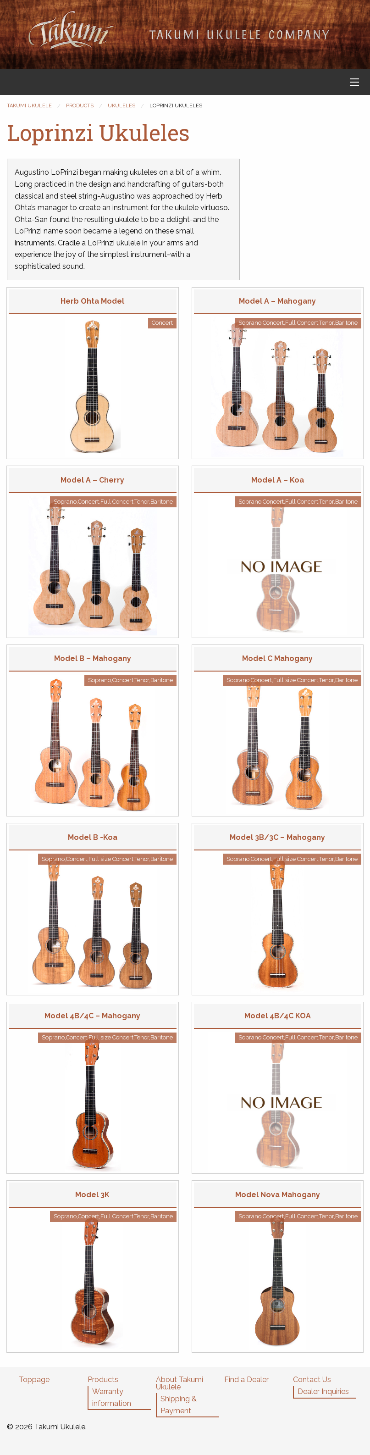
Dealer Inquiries (323, 1391)
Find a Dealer (246, 1379)
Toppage (34, 1379)
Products (103, 1379)
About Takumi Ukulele (179, 1383)
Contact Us (312, 1379)
